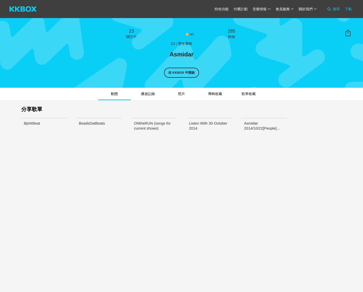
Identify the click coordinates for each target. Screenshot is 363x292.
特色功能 (222, 9)
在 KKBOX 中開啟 (181, 72)
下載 (348, 9)
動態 (114, 94)
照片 (181, 94)
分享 (348, 33)
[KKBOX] (23, 9)
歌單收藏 (249, 94)
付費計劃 (241, 9)
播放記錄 (148, 94)
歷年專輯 (185, 44)
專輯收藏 (215, 94)
